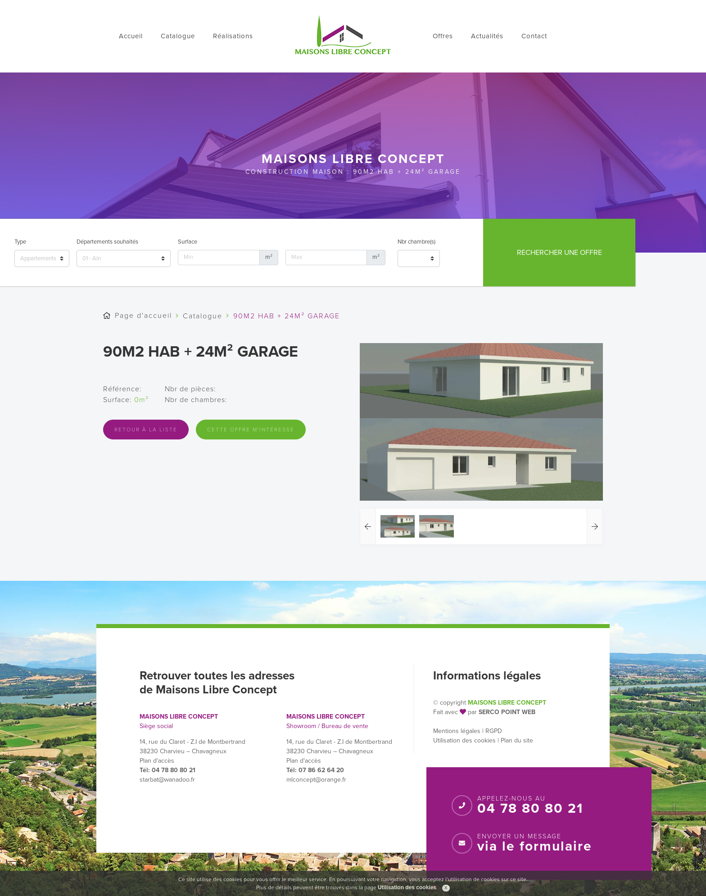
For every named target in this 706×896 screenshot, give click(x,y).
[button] (368, 526)
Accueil (131, 36)
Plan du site (517, 740)
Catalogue (178, 36)
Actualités (487, 36)
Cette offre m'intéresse (250, 429)
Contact (534, 36)
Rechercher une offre (559, 252)
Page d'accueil (143, 315)
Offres (443, 36)
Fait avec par (455, 712)
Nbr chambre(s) (416, 241)
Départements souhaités (107, 241)
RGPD (493, 731)
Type (20, 241)
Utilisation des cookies (464, 740)
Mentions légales (456, 731)
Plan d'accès (157, 761)
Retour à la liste (145, 429)
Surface (187, 241)
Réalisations (233, 36)
